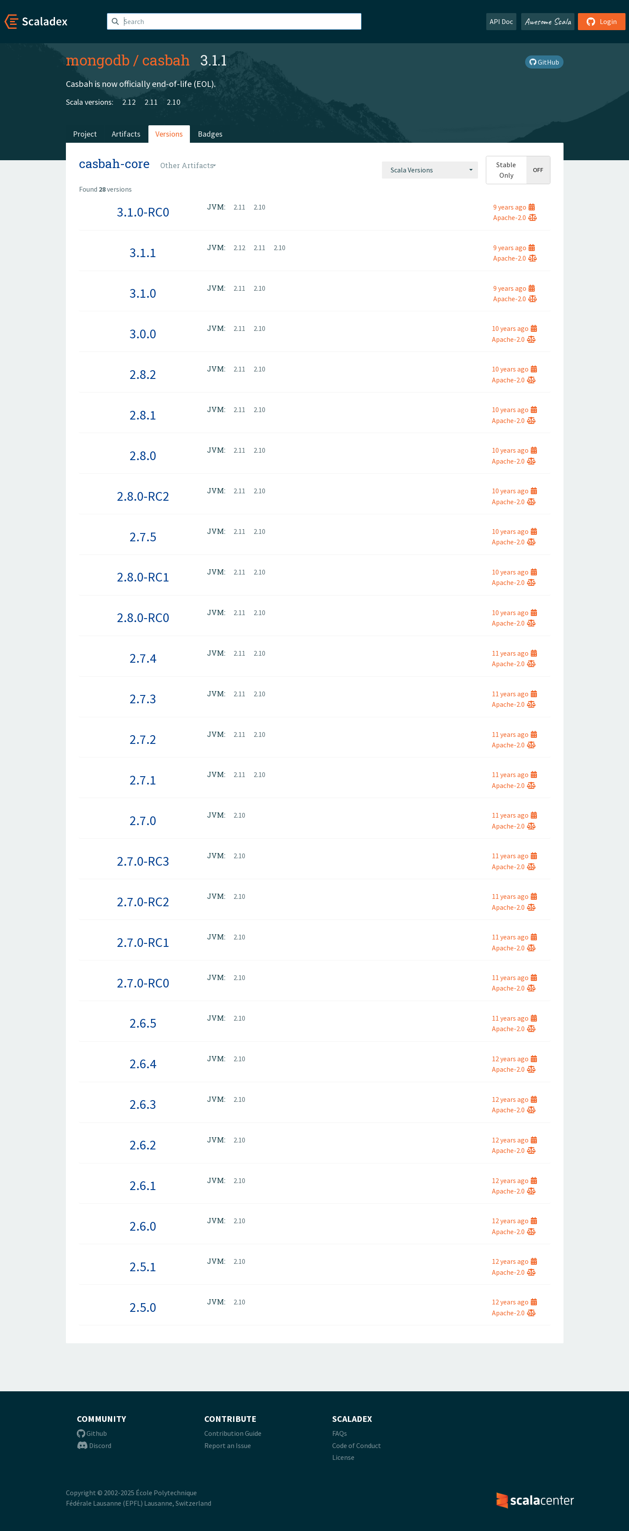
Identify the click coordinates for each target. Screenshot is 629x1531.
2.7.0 (143, 820)
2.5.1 (143, 1266)
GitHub (544, 62)
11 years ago (514, 653)
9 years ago (514, 207)
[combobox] (430, 170)
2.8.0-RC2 (143, 496)
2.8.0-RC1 (143, 576)
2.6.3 (143, 1104)
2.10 (173, 102)
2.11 (151, 102)
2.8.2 (143, 374)
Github (92, 1433)
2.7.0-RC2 (143, 901)
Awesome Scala (548, 21)
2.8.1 (143, 414)
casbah (166, 59)
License (343, 1457)
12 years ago (514, 1058)
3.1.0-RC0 (143, 211)
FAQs (339, 1433)
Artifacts (126, 134)
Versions (169, 134)
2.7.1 (143, 779)
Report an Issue (227, 1445)
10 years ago (514, 328)
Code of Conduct (356, 1445)
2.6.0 (143, 1226)
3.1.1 (143, 252)
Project (85, 134)
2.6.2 (143, 1144)
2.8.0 (143, 455)
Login (602, 21)
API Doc (501, 21)
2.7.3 (143, 698)
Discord (94, 1445)
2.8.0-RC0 (143, 617)
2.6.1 (143, 1185)
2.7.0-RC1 (143, 942)
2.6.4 (143, 1063)
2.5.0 (143, 1307)
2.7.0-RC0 (143, 982)
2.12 (129, 102)
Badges (210, 134)
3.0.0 (143, 333)
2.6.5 (143, 1023)
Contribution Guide (232, 1433)
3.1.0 (143, 293)
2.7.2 (143, 739)
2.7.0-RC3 (143, 861)
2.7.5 (143, 536)
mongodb (98, 59)
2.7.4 (143, 658)
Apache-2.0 (515, 217)
